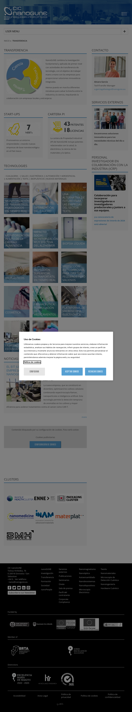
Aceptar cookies (72, 371)
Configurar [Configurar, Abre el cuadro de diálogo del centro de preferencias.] (34, 371)
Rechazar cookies (95, 371)
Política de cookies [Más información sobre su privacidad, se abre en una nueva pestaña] (32, 362)
